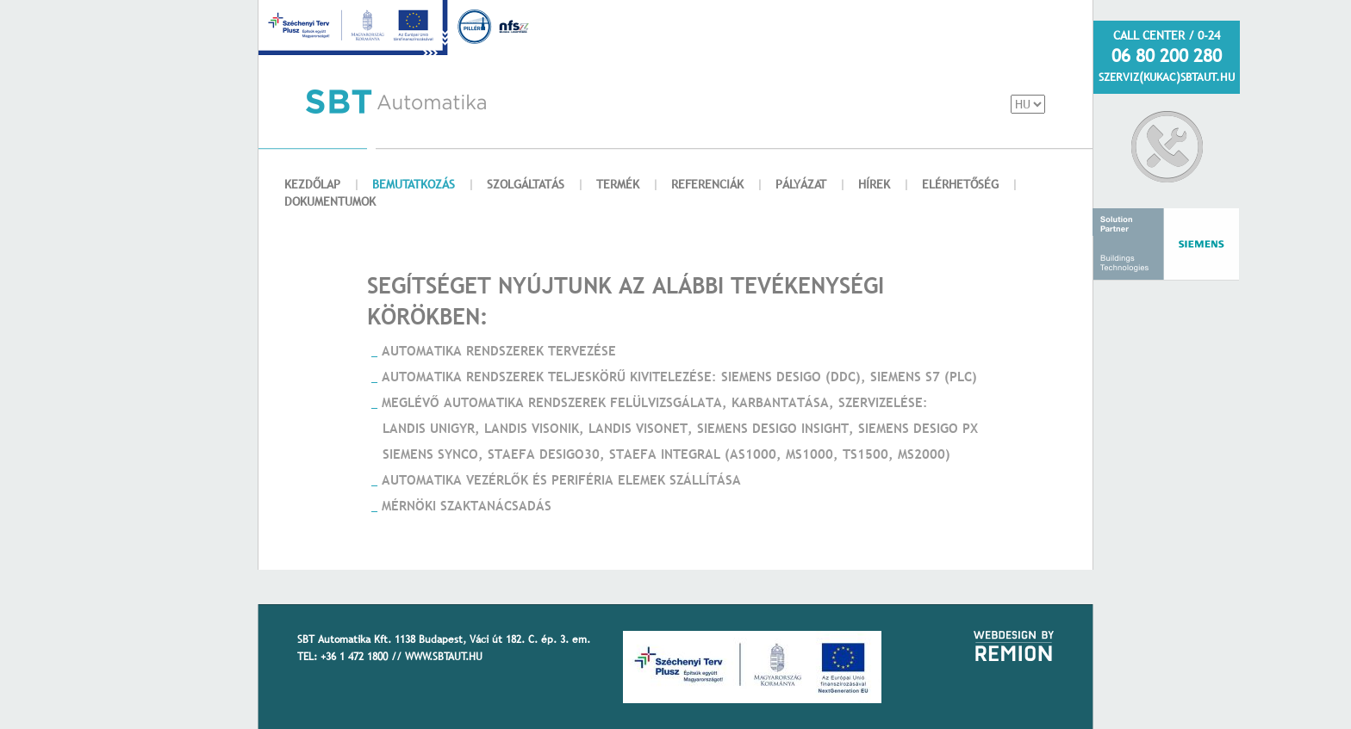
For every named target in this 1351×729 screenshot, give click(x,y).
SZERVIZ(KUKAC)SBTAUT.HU (1167, 76)
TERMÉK (617, 184)
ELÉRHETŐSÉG (960, 184)
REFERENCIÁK (707, 184)
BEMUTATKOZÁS (413, 184)
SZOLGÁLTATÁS (525, 184)
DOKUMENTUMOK (330, 201)
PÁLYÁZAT (800, 184)
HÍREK (874, 184)
